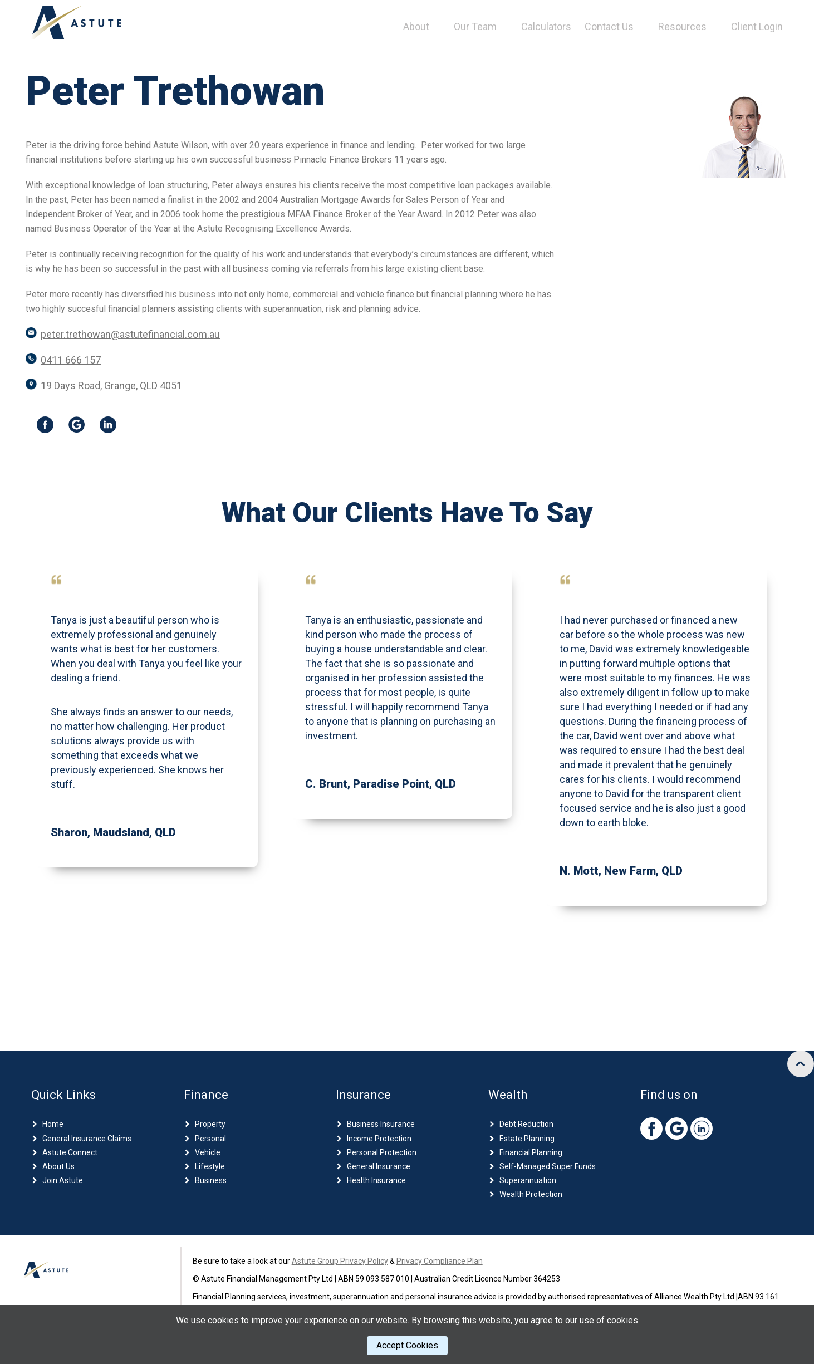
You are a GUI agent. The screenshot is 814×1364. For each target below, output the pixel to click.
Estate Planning (527, 1138)
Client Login (757, 26)
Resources (682, 26)
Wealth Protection (530, 1194)
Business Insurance (381, 1124)
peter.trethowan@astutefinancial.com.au (130, 334)
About (416, 26)
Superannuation (527, 1180)
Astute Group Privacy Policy (340, 1261)
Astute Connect (69, 1152)
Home (52, 1124)
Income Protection (379, 1138)
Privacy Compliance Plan (439, 1261)
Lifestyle (210, 1166)
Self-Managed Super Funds (547, 1166)
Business (211, 1180)
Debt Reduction (526, 1124)
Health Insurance (376, 1180)
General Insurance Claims (86, 1138)
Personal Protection (381, 1152)
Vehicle (207, 1152)
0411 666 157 (71, 360)
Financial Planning (530, 1152)
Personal (210, 1138)
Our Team (475, 26)
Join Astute (62, 1180)
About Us (58, 1166)
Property (210, 1124)
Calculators (546, 26)
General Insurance (378, 1166)
